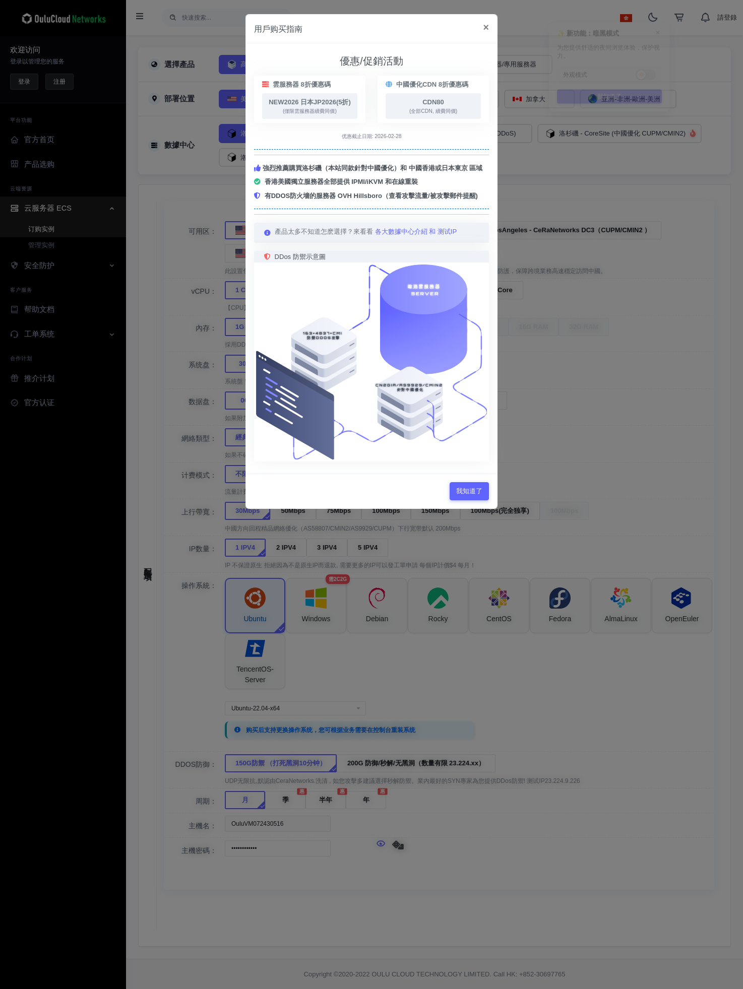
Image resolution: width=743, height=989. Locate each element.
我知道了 (469, 491)
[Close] (486, 28)
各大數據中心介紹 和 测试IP (416, 231)
